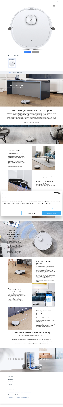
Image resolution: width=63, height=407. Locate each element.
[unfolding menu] (54, 376)
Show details (55, 208)
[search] (57, 2)
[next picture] (53, 28)
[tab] (9, 72)
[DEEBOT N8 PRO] (12, 63)
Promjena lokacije (13, 394)
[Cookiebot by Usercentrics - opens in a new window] (55, 193)
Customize (31, 213)
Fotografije (27, 51)
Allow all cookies (51, 213)
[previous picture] (10, 28)
